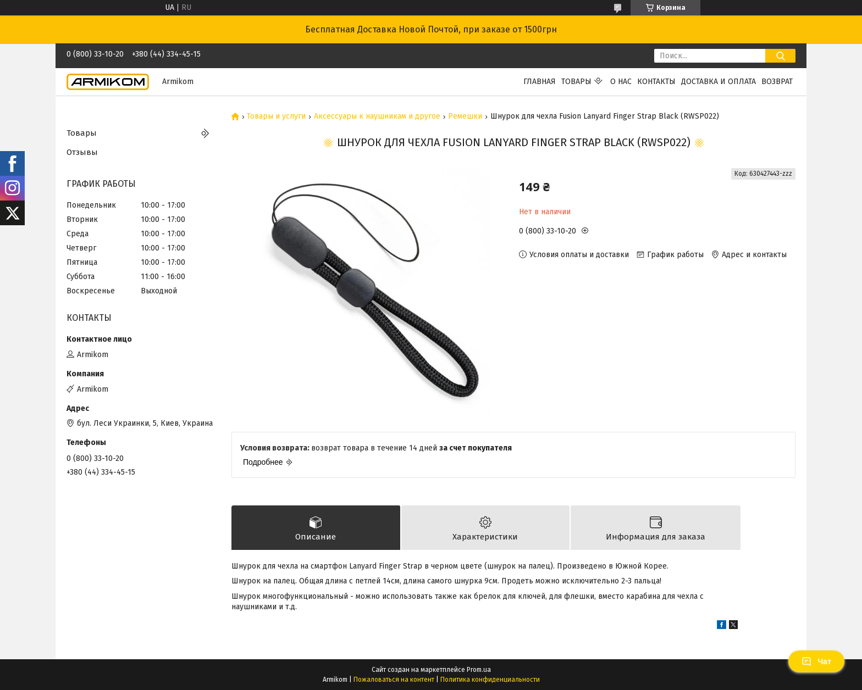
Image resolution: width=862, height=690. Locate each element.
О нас (621, 81)
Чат (816, 661)
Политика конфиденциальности (490, 679)
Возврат (777, 81)
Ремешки (465, 116)
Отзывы (82, 152)
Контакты (656, 81)
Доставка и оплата (718, 81)
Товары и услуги (276, 116)
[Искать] (780, 56)
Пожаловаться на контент (393, 679)
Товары (576, 81)
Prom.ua (479, 670)
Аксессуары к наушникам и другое (377, 116)
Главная (539, 81)
